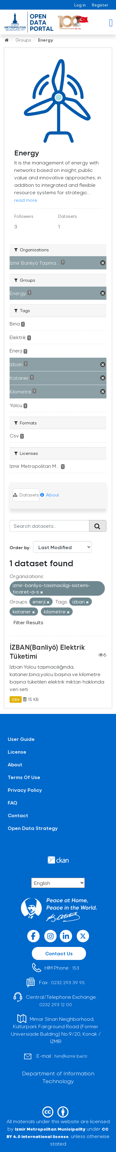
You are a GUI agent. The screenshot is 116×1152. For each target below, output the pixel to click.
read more (25, 200)
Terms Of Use (24, 777)
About (49, 495)
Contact (18, 815)
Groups (23, 40)
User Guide (21, 739)
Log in (80, 4)
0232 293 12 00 (55, 1004)
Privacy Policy (25, 790)
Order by (19, 547)
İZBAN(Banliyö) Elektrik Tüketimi (47, 651)
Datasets (26, 495)
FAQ (12, 802)
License (17, 751)
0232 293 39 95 (68, 982)
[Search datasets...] (49, 526)
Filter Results (28, 622)
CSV (15, 699)
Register (100, 4)
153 (75, 968)
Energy (45, 40)
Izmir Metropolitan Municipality (50, 1129)
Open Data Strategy (33, 828)
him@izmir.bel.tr (71, 1056)
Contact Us (59, 953)
